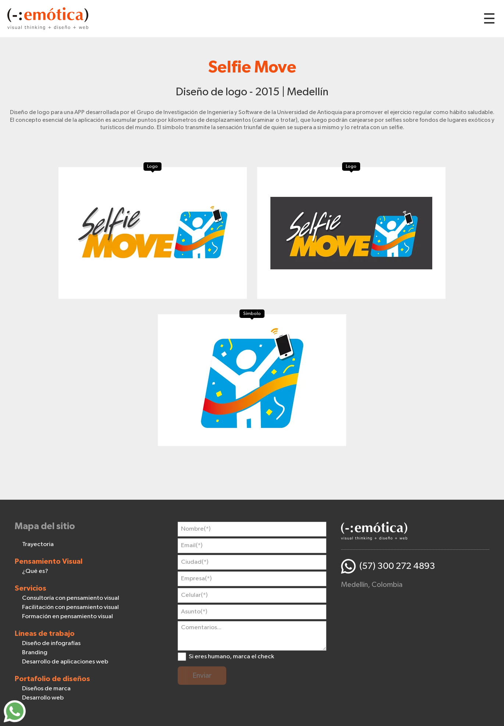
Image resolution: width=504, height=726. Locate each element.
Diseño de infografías (51, 643)
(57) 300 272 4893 (397, 566)
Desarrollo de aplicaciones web (65, 662)
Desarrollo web (43, 698)
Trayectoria (38, 544)
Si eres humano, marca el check (231, 657)
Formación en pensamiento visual (67, 616)
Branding (34, 652)
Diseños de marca (46, 689)
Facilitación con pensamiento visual (70, 607)
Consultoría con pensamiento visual (70, 598)
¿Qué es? (35, 571)
